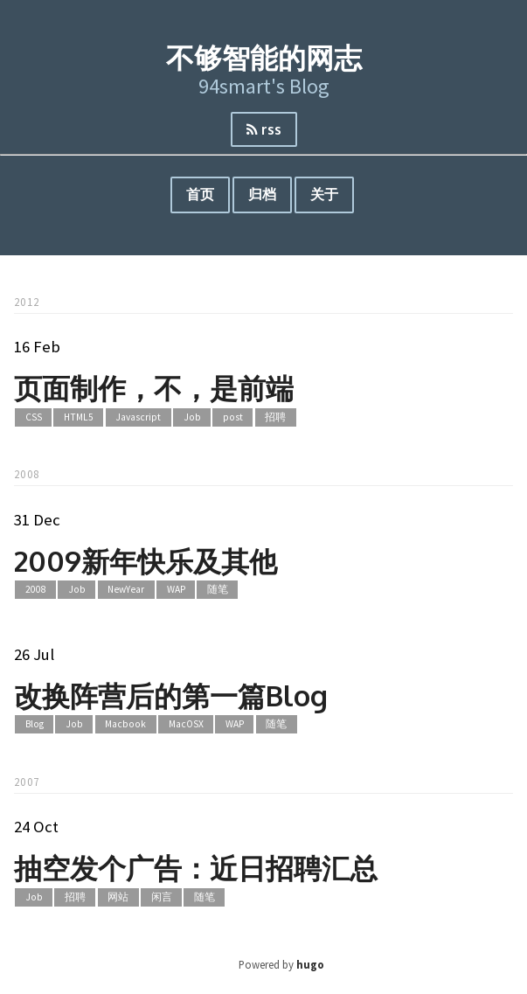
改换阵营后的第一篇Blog (171, 695)
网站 (117, 897)
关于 (324, 194)
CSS (33, 417)
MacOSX (186, 725)
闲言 (161, 897)
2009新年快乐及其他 (145, 561)
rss (263, 129)
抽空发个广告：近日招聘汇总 (196, 868)
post (233, 417)
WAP (176, 590)
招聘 (275, 417)
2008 (35, 590)
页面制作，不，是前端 (154, 388)
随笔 (217, 590)
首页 (200, 194)
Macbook (125, 725)
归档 (262, 194)
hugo (310, 964)
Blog (34, 725)
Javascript (138, 417)
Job (192, 417)
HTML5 (79, 417)
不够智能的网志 (264, 57)
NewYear (125, 590)
